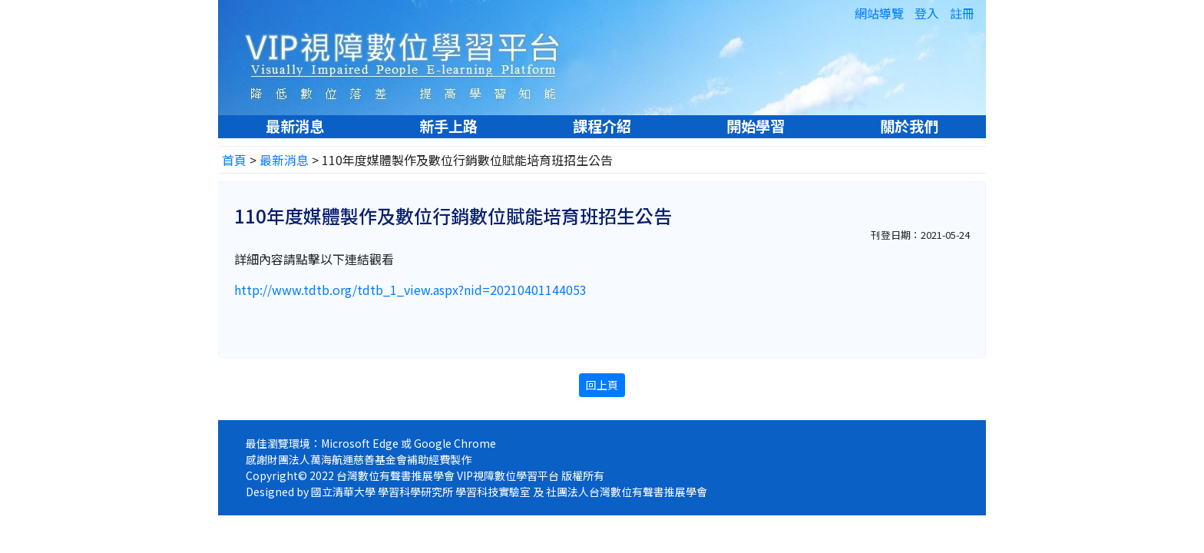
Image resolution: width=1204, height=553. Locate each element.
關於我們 (909, 126)
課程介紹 (602, 126)
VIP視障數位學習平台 (410, 57)
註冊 (962, 13)
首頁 (234, 160)
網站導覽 (879, 13)
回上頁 (602, 384)
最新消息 (295, 126)
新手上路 (448, 126)
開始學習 (755, 126)
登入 (927, 13)
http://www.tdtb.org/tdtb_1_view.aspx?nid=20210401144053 (410, 289)
